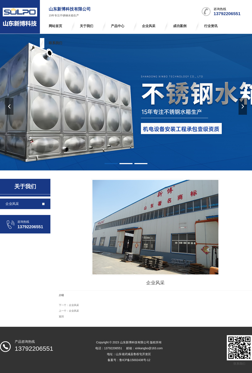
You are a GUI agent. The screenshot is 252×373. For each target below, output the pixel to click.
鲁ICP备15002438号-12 (134, 360)
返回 (61, 316)
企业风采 (74, 305)
